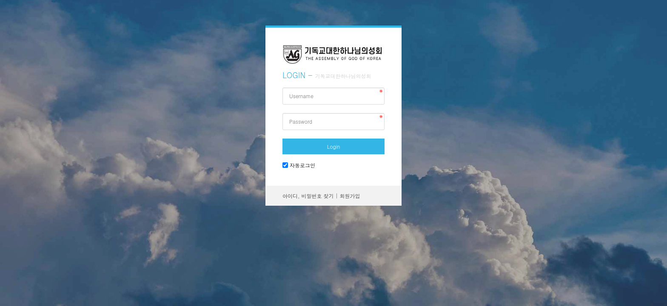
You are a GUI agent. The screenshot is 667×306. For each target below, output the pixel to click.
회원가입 (350, 195)
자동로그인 (302, 165)
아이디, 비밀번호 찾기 (308, 195)
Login (333, 146)
